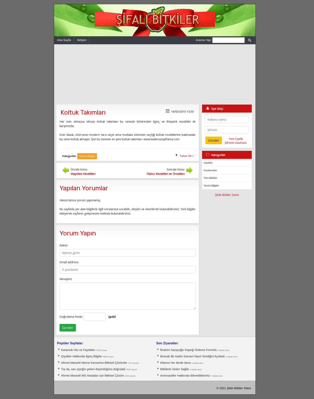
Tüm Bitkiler (210, 178)
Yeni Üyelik (236, 139)
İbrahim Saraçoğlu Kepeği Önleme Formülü (188, 350)
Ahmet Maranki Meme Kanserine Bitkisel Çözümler (94, 362)
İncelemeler (210, 170)
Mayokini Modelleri (82, 174)
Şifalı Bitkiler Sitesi (227, 195)
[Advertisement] (155, 74)
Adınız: (63, 245)
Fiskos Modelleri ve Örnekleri (166, 174)
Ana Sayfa (64, 40)
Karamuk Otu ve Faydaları (78, 350)
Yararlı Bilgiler (211, 185)
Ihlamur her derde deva (175, 362)
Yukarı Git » (187, 155)
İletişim (82, 40)
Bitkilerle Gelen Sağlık (174, 369)
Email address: (69, 262)
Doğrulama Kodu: (71, 316)
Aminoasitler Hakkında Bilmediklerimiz (185, 375)
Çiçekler (208, 162)
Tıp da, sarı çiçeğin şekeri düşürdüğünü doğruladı (93, 369)
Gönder (67, 327)
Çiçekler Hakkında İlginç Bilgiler (81, 356)
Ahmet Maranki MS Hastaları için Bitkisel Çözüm (92, 375)
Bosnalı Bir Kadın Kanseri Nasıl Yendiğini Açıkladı (192, 356)
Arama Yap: (203, 40)
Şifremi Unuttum (236, 143)
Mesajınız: (65, 279)
